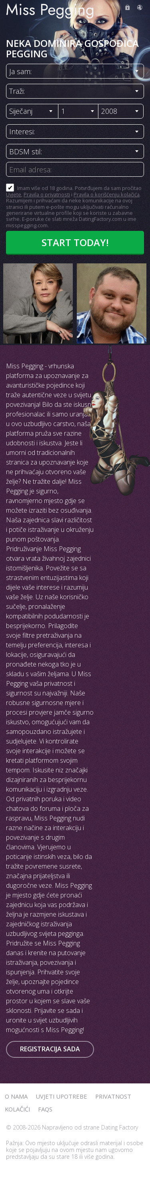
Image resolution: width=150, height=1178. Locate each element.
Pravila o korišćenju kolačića (107, 194)
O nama (16, 1096)
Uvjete (13, 194)
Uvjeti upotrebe (61, 1096)
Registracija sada (50, 1049)
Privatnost (113, 1096)
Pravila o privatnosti (47, 194)
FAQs (45, 1109)
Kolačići (17, 1109)
